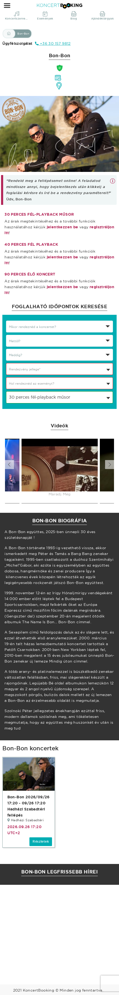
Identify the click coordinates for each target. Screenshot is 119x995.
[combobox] (59, 369)
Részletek (41, 841)
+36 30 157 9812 (53, 43)
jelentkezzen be (62, 227)
